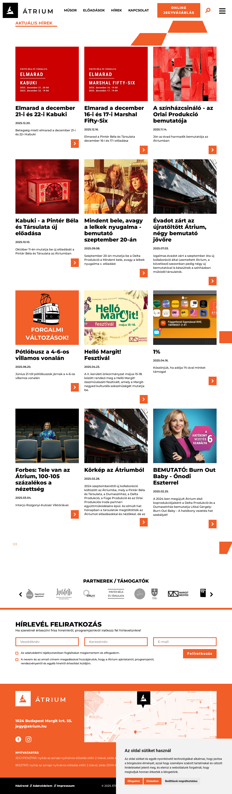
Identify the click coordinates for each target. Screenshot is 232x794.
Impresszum (66, 785)
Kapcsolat (138, 10)
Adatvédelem (42, 785)
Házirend (21, 785)
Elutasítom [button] (152, 781)
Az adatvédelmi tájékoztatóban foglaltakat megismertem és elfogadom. (70, 653)
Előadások (94, 10)
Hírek (116, 10)
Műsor (70, 10)
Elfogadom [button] (134, 781)
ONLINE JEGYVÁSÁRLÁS (178, 10)
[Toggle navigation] (222, 10)
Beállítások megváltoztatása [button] (181, 781)
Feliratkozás (199, 654)
